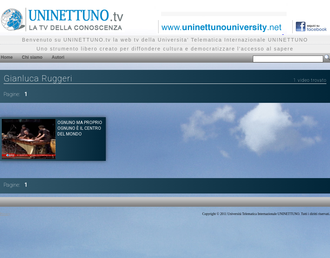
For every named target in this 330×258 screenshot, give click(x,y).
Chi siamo (32, 57)
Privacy (5, 214)
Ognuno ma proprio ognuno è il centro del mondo (79, 128)
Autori (58, 57)
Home (7, 57)
